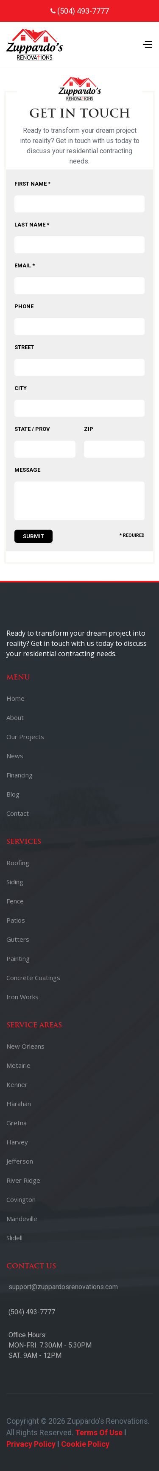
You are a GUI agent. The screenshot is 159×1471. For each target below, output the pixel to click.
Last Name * (31, 224)
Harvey (17, 1142)
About (15, 717)
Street (24, 347)
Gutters (17, 939)
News (14, 755)
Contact (17, 813)
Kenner (17, 1084)
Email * (24, 265)
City (20, 388)
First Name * (32, 184)
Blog (13, 794)
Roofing (17, 862)
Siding (14, 881)
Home (15, 698)
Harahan (18, 1103)
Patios (15, 920)
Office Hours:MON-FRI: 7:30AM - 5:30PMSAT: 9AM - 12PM (50, 1345)
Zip (88, 429)
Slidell (14, 1237)
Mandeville (21, 1218)
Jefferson (19, 1161)
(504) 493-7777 (31, 1312)
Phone (23, 306)
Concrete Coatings (33, 977)
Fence (15, 901)
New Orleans (25, 1046)
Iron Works (22, 996)
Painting (18, 958)
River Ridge (23, 1180)
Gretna (16, 1122)
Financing (19, 775)
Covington (21, 1199)
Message (27, 470)
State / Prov (32, 429)
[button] (147, 44)
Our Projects (25, 736)
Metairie (18, 1065)
